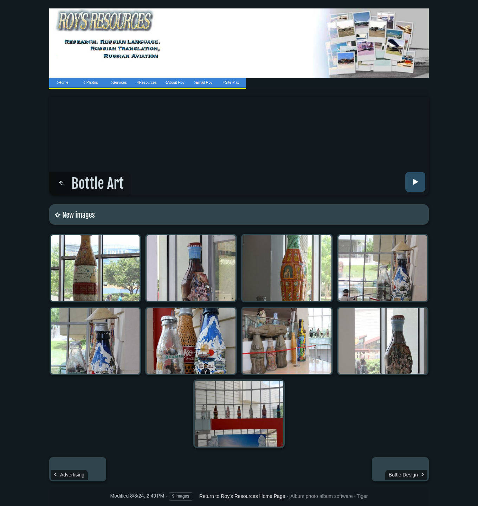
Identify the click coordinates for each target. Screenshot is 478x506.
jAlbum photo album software (321, 496)
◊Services (119, 82)
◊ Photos (91, 82)
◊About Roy (175, 82)
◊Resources (146, 82)
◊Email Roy (203, 82)
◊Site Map (231, 82)
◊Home (62, 82)
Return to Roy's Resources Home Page (242, 496)
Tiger (362, 496)
